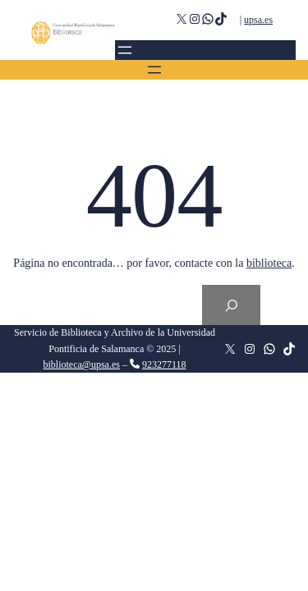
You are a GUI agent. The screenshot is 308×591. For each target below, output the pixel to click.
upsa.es (258, 19)
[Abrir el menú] (125, 50)
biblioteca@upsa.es (82, 364)
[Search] (231, 305)
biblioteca (269, 263)
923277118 (164, 364)
